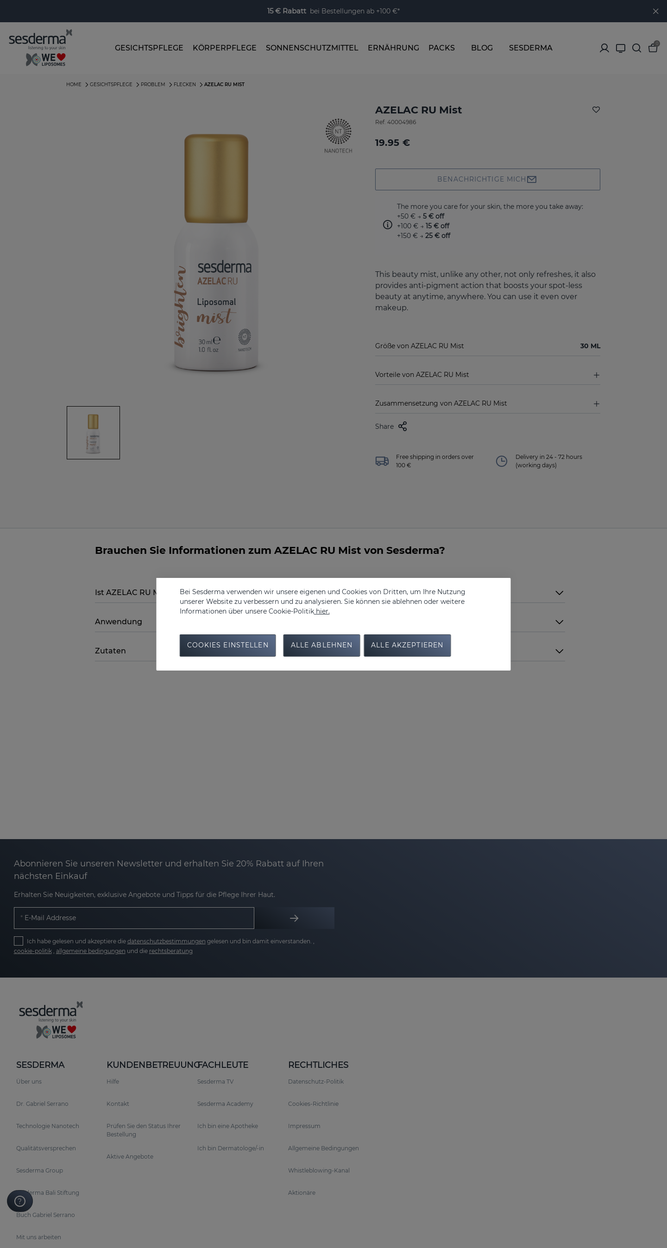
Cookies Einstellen (228, 646)
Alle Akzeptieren (407, 646)
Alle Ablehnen (322, 646)
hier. (322, 611)
